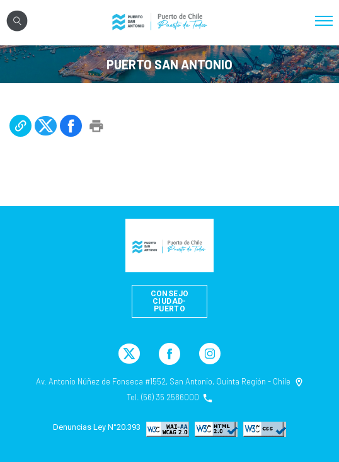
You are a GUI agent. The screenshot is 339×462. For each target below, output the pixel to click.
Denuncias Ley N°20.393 (97, 427)
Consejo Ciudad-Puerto (170, 301)
